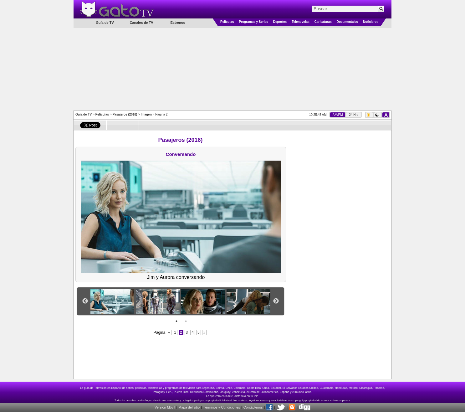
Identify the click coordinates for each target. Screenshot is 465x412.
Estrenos (177, 22)
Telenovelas (300, 21)
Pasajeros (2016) (124, 114)
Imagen (146, 114)
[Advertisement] (232, 68)
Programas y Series (253, 21)
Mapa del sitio (189, 407)
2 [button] (186, 321)
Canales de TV (141, 22)
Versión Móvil (165, 407)
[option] (113, 301)
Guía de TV (83, 114)
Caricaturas (323, 21)
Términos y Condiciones (221, 407)
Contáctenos (253, 407)
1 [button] (176, 321)
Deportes (280, 21)
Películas (227, 21)
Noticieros (370, 21)
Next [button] (276, 301)
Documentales (347, 21)
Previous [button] (85, 301)
